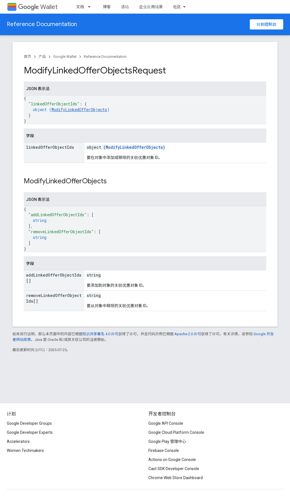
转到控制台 (266, 24)
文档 (80, 6)
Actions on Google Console (172, 459)
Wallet (37, 7)
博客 (107, 6)
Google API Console (165, 423)
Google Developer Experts (30, 432)
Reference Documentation (42, 24)
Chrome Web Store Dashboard (175, 477)
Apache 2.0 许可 (187, 334)
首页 (27, 56)
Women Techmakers (25, 450)
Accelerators (18, 441)
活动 (125, 6)
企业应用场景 (151, 6)
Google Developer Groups (29, 423)
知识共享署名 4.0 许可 (100, 334)
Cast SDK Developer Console (173, 468)
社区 (177, 6)
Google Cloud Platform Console (176, 432)
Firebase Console (163, 450)
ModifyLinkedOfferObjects (79, 109)
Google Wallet (64, 56)
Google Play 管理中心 (167, 441)
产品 (42, 56)
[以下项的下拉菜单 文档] (91, 7)
